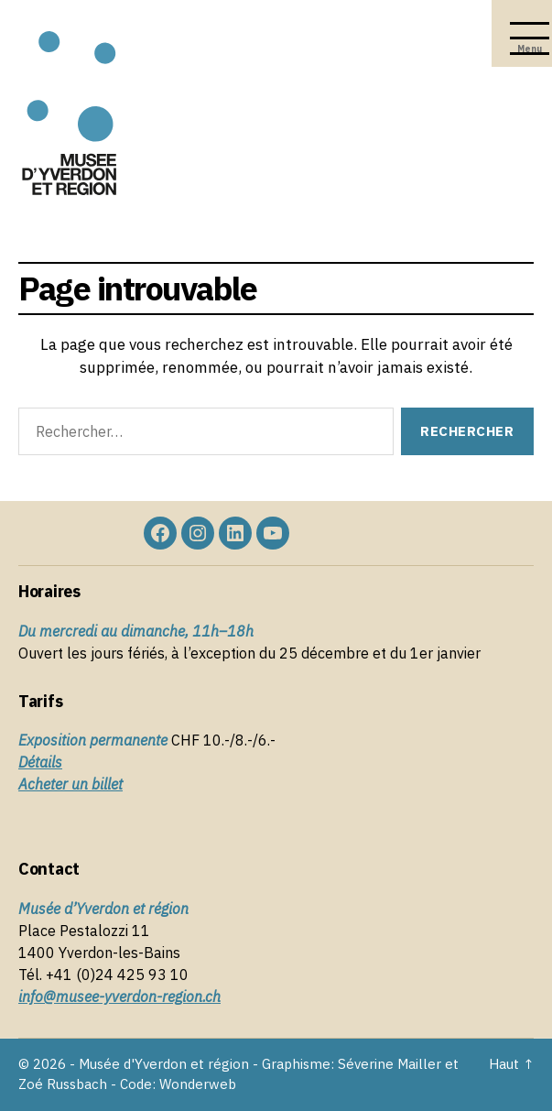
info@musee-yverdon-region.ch (119, 996)
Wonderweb (197, 1084)
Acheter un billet (70, 784)
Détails (40, 762)
